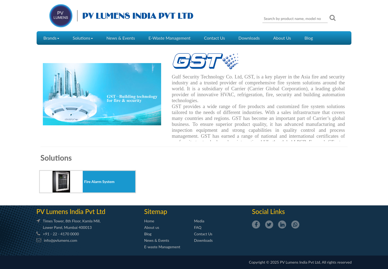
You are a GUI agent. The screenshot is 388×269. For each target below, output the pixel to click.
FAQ (198, 227)
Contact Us (214, 37)
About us (151, 227)
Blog (308, 37)
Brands (51, 37)
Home (149, 221)
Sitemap (155, 211)
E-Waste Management (169, 37)
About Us (282, 37)
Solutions (83, 37)
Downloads (249, 37)
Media (199, 221)
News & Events (120, 37)
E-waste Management (162, 246)
